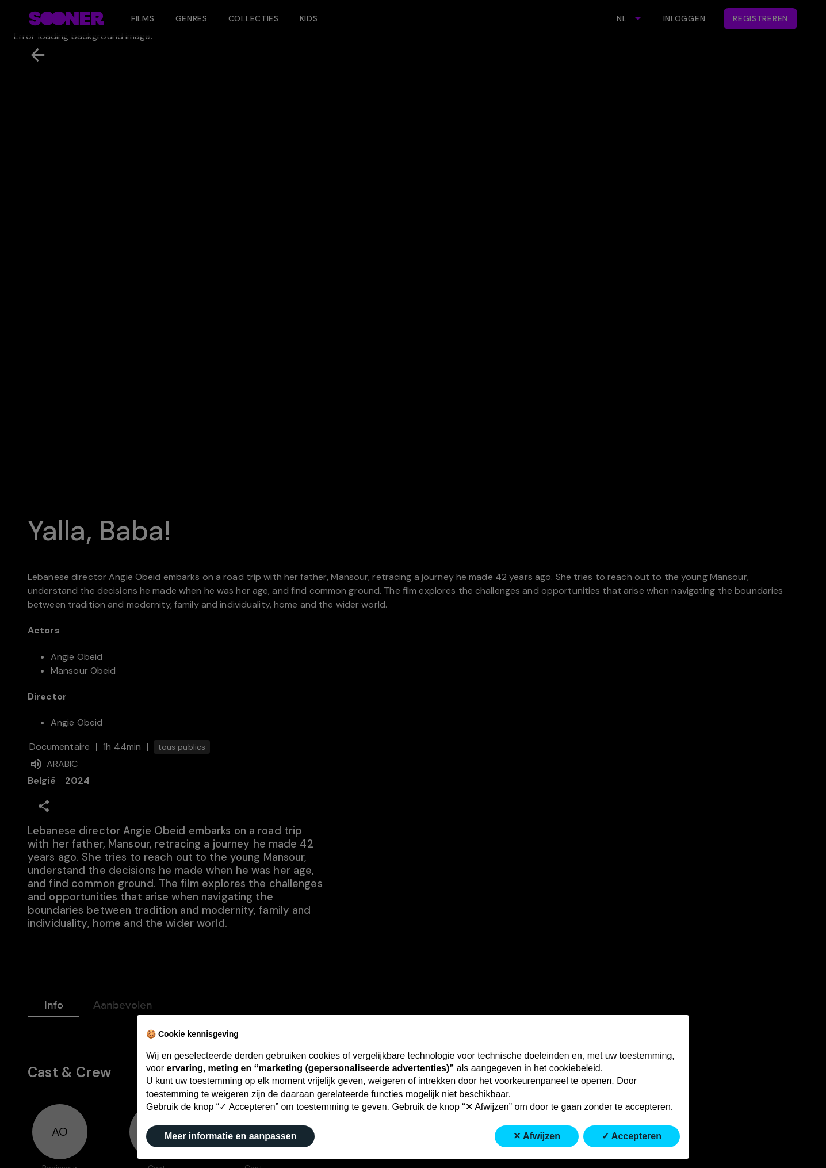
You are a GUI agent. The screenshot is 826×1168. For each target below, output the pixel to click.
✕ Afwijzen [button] (536, 1136)
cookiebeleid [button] (575, 1068)
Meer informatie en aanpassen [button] (230, 1136)
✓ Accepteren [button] (631, 1136)
